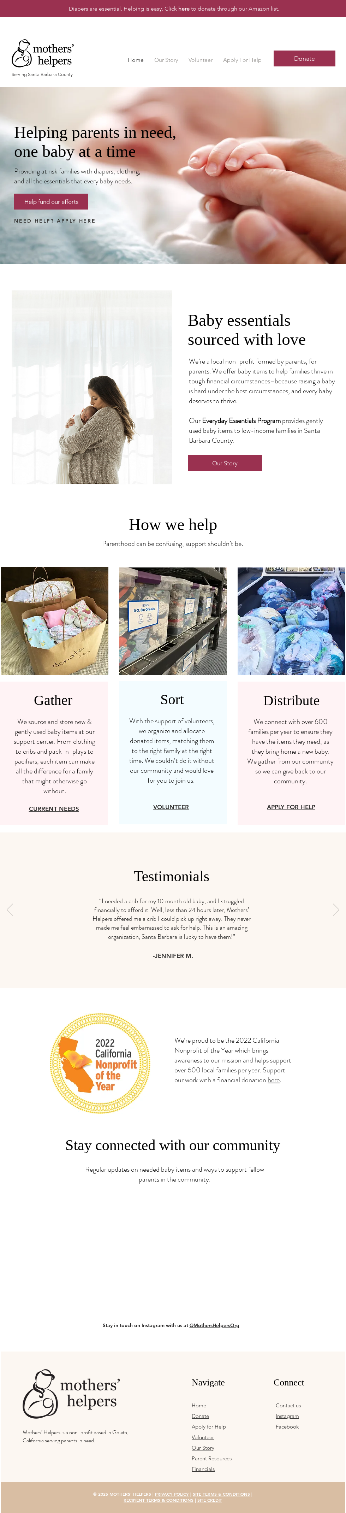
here (274, 1080)
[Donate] (304, 58)
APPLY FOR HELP (291, 807)
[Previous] (10, 910)
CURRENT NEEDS (54, 808)
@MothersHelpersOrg (214, 1325)
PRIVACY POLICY (172, 1494)
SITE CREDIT (209, 1500)
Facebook (287, 1426)
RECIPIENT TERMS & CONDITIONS (158, 1500)
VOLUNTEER (171, 807)
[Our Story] (225, 463)
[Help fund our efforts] (51, 202)
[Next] (336, 910)
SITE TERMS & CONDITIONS (221, 1494)
